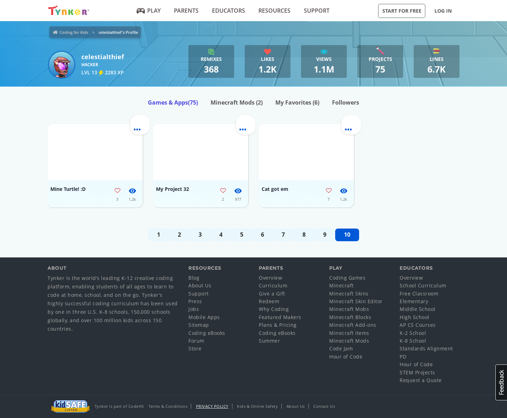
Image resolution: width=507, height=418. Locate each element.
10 (347, 234)
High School (415, 317)
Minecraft (341, 285)
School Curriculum (423, 285)
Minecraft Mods (237, 102)
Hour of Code (345, 356)
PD (403, 356)
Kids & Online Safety (257, 406)
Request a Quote (421, 380)
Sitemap (198, 325)
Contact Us (324, 406)
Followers (345, 102)
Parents (186, 10)
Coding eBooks (206, 333)
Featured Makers (280, 317)
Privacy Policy (212, 406)
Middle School (418, 309)
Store (195, 348)
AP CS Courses (418, 325)
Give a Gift (272, 293)
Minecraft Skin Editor (356, 301)
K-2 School (413, 333)
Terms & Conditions (168, 406)
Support (317, 10)
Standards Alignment (426, 348)
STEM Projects (417, 372)
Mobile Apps (204, 317)
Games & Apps (173, 102)
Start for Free (401, 10)
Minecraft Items (349, 333)
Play (149, 10)
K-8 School (413, 340)
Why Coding (274, 309)
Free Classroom (419, 293)
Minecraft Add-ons (352, 325)
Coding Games (347, 277)
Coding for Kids (74, 32)
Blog (193, 277)
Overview (270, 277)
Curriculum (273, 285)
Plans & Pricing (278, 325)
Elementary (414, 301)
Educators (228, 10)
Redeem (269, 301)
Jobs (193, 309)
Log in (443, 10)
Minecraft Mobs (349, 309)
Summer (269, 340)
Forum (196, 340)
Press (195, 301)
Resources (274, 10)
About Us (199, 285)
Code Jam (341, 348)
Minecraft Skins (349, 293)
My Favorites (297, 102)
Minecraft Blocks (350, 317)
